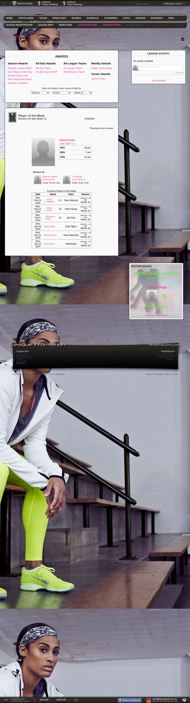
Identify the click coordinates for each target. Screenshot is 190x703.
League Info (22, 351)
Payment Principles (24, 357)
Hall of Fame (98, 78)
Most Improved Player (20, 79)
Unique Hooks (49, 209)
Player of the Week (101, 68)
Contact (19, 359)
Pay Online (20, 363)
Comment (179, 72)
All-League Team (72, 68)
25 (45, 202)
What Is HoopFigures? (165, 355)
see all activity (159, 80)
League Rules (22, 355)
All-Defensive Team (74, 71)
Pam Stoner (49, 244)
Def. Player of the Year (20, 71)
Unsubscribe (21, 361)
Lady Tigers (65, 143)
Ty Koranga (77, 176)
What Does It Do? (167, 357)
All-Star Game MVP (46, 71)
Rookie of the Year (18, 75)
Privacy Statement (155, 374)
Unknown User (173, 3)
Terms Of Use (171, 374)
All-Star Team (43, 68)
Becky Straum (50, 235)
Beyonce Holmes (50, 176)
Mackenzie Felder (50, 218)
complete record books (156, 315)
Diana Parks (67, 140)
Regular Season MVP (20, 68)
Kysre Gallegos (51, 200)
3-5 (73, 144)
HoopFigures (168, 351)
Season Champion (18, 83)
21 (45, 210)
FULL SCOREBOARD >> (18, 36)
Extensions (170, 359)
